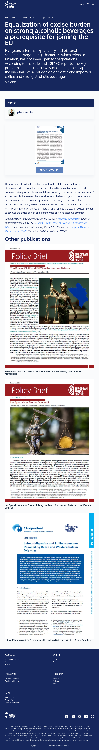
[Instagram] (92, 716)
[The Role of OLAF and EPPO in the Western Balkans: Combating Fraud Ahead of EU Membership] (49, 307)
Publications (16, 17)
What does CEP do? (12, 659)
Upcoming (56, 659)
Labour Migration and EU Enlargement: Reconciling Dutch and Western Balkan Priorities (47, 640)
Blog (54, 683)
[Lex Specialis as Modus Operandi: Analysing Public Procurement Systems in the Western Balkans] (49, 441)
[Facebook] (66, 716)
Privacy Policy (10, 700)
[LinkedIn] (86, 716)
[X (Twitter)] (73, 716)
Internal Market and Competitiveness (38, 17)
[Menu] (93, 4)
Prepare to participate (68, 218)
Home (7, 17)
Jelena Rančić (25, 112)
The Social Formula (62, 746)
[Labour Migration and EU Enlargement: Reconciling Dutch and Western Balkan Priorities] (49, 576)
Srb (82, 4)
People (7, 664)
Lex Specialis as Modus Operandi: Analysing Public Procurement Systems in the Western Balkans (48, 506)
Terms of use (9, 698)
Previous (56, 662)
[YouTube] (79, 716)
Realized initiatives (12, 681)
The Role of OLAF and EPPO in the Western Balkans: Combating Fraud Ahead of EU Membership (45, 372)
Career (7, 662)
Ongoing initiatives (12, 678)
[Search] (88, 4)
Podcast (56, 681)
